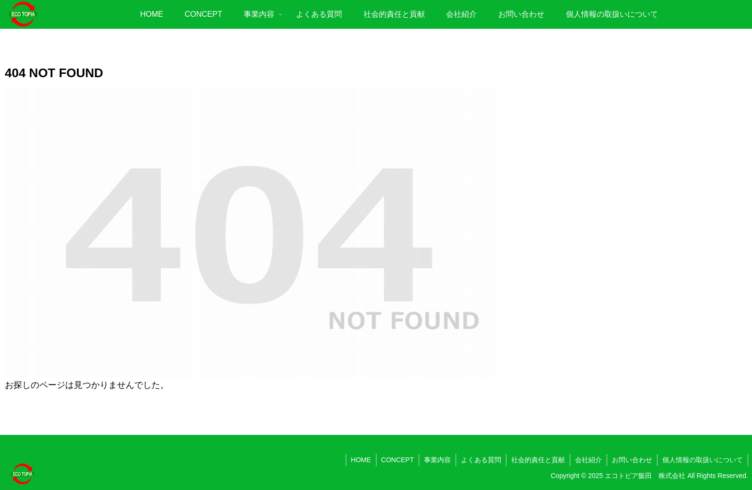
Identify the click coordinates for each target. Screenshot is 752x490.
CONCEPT (397, 460)
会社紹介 (588, 460)
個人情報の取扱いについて (702, 460)
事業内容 (437, 460)
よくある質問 (481, 460)
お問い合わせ (632, 460)
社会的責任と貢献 (538, 460)
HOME (361, 460)
